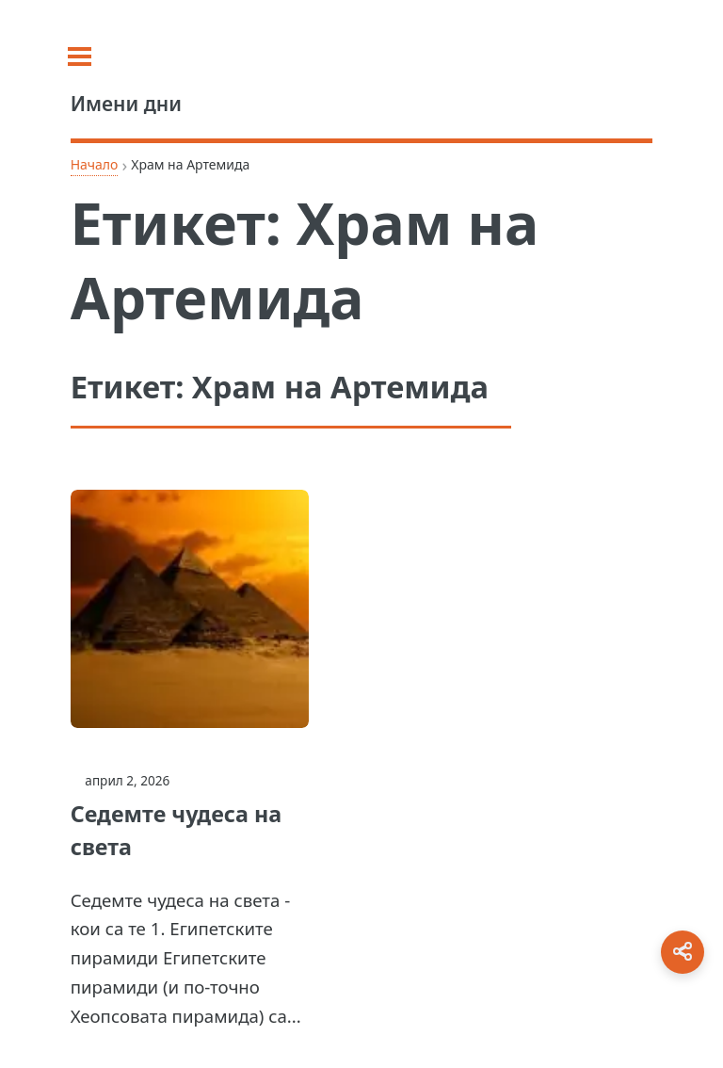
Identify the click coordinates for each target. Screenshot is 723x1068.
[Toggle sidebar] (93, 56)
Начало (95, 164)
